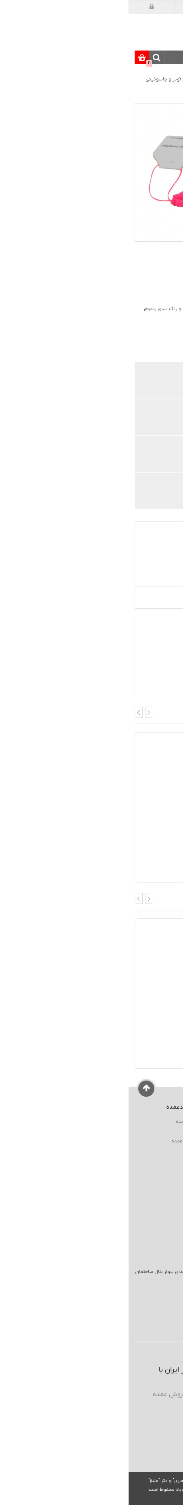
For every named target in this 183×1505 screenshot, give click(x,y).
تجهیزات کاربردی (143, 597)
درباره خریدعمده (64, 1122)
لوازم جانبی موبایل (86, 79)
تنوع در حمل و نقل (134, 492)
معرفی (157, 532)
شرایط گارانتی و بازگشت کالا (144, 1151)
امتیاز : (170, 277)
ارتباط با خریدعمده (62, 1141)
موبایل (120, 79)
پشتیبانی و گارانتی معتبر (128, 455)
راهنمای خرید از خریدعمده (145, 1122)
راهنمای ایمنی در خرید (150, 1141)
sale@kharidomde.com (120, 1310)
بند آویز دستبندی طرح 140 (140, 857)
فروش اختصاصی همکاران (126, 381)
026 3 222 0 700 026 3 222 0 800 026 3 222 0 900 (125, 1331)
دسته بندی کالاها (170, 58)
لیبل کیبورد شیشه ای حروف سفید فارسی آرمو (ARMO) (111, 1043)
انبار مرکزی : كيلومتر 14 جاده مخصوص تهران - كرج (108, 1292)
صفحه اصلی (153, 79)
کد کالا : (169, 294)
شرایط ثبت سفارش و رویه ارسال (138, 1160)
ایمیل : (127, 1310)
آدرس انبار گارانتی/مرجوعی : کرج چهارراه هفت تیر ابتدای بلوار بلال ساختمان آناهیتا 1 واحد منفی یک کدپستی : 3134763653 (83, 1275)
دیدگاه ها (152, 576)
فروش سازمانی (156, 1131)
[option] (161, 118)
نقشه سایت (68, 1131)
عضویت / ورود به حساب (119, 1488)
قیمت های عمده (137, 418)
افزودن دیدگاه (97, 276)
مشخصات (152, 554)
